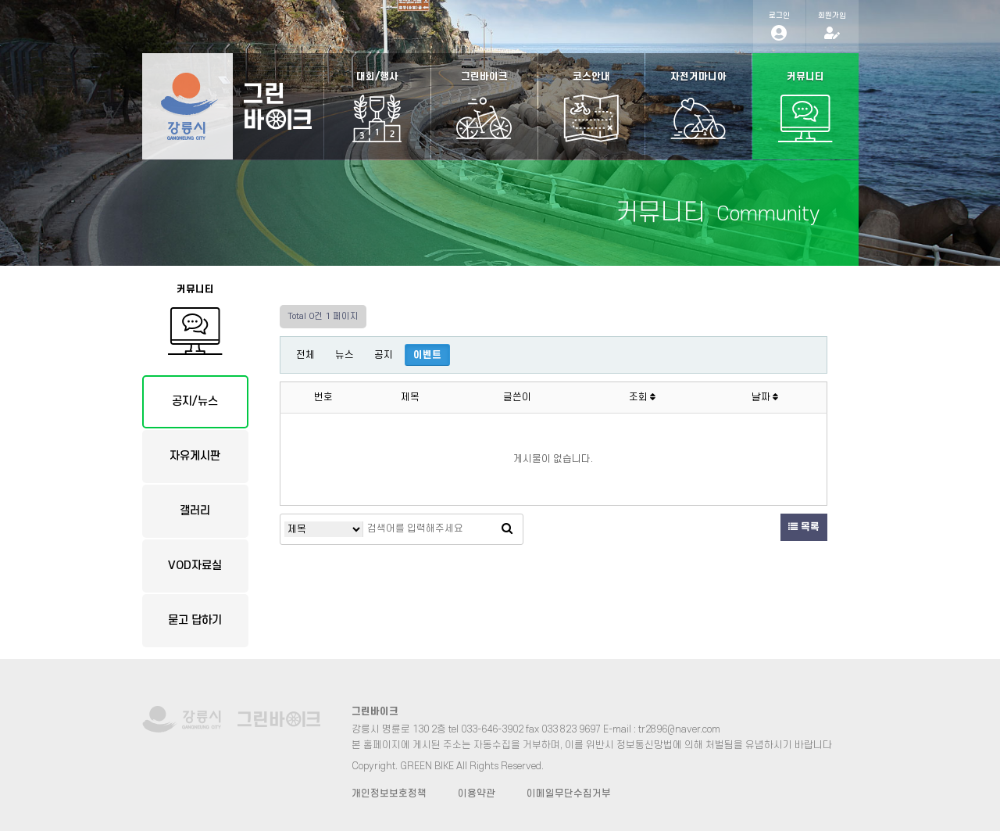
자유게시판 (195, 456)
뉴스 (344, 354)
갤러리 (195, 511)
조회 (642, 397)
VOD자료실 (195, 565)
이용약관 (476, 793)
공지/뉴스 (195, 401)
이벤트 (427, 354)
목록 (804, 526)
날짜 (765, 397)
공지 (383, 354)
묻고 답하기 (195, 620)
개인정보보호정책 (389, 793)
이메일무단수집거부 (569, 793)
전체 (305, 354)
